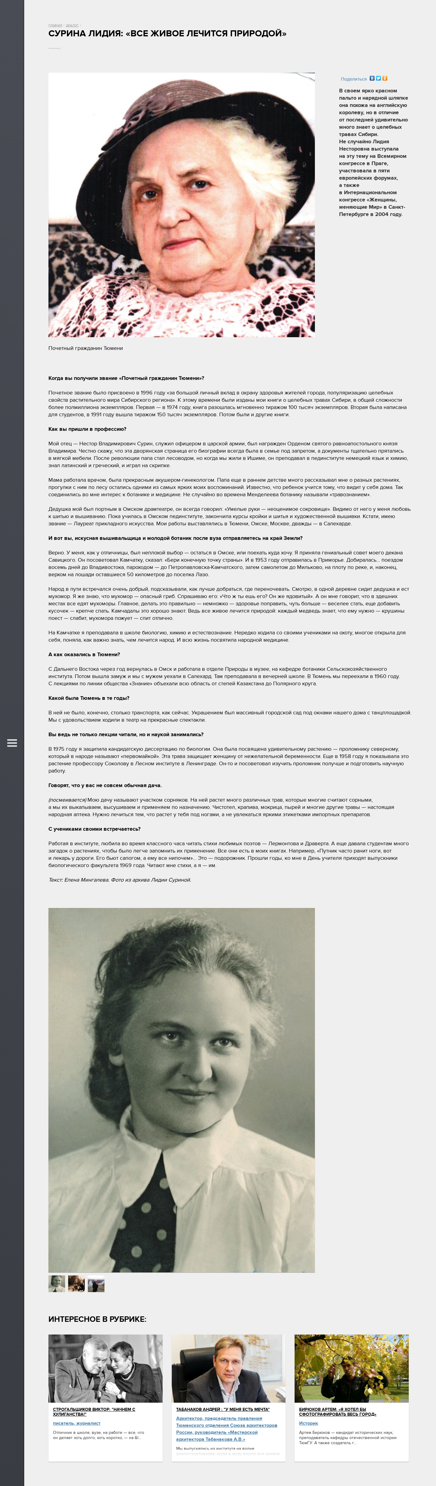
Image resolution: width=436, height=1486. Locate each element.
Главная (55, 25)
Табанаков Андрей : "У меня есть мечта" (223, 1409)
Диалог (72, 25)
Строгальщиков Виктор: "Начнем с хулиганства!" (94, 1412)
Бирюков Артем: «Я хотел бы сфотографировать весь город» (337, 1412)
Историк (308, 1423)
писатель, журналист (77, 1423)
